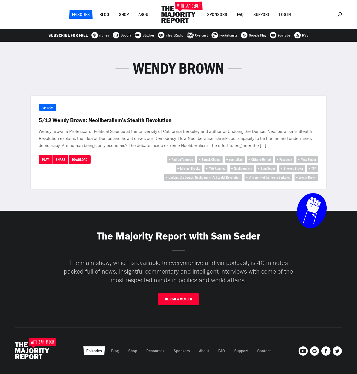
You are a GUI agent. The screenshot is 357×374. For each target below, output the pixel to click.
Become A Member (178, 299)
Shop (124, 14)
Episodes (81, 14)
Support (261, 14)
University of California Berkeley (269, 177)
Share (60, 159)
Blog (104, 14)
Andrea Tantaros (182, 159)
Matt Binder (308, 159)
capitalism (236, 159)
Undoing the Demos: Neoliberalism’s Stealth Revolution (204, 177)
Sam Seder (268, 168)
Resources (155, 351)
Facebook (285, 159)
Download (79, 159)
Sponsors (217, 14)
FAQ (240, 14)
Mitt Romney (217, 168)
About (144, 14)
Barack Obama (210, 159)
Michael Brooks (190, 168)
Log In (285, 14)
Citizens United (261, 159)
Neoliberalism (243, 168)
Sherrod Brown (293, 168)
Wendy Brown (307, 177)
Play (45, 159)
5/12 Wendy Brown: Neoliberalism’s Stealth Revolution (105, 120)
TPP (314, 168)
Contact (264, 351)
